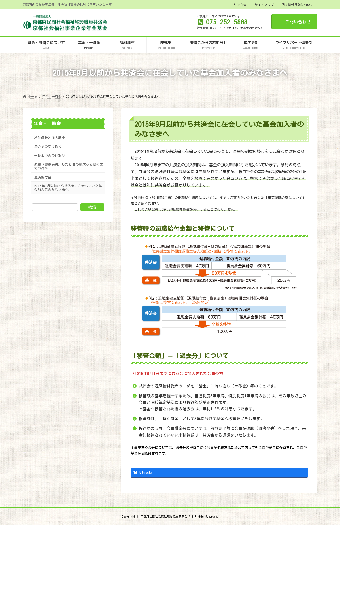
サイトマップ (264, 4)
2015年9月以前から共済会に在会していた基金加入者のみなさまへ (68, 187)
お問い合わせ (294, 22)
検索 (92, 207)
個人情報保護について (297, 4)
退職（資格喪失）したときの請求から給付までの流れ (68, 166)
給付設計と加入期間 (49, 138)
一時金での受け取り (49, 155)
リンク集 (240, 4)
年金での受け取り (48, 146)
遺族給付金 (42, 177)
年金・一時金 (47, 123)
